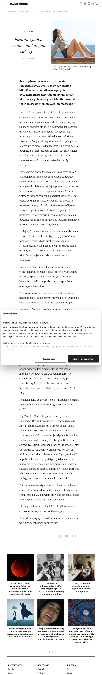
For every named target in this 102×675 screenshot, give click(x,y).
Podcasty (41, 673)
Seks (10, 673)
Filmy (69, 669)
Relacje (11, 669)
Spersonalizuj (50, 359)
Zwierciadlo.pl (12, 11)
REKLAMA (25, 11)
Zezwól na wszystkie (83, 359)
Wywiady (41, 669)
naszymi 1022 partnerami (22, 327)
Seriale (69, 673)
